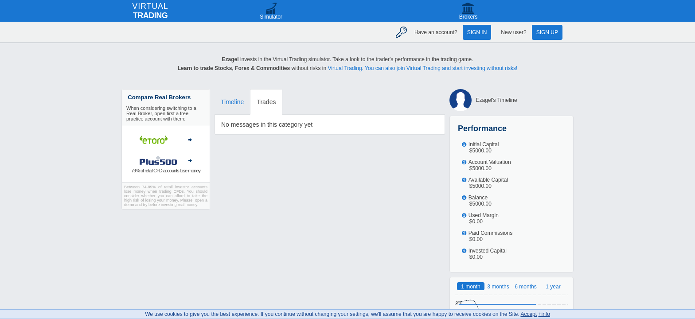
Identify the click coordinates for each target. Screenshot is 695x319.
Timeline (232, 101)
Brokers (468, 17)
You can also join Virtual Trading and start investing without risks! (441, 68)
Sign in (477, 32)
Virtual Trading (345, 68)
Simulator (271, 17)
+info (544, 314)
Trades (266, 101)
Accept (528, 314)
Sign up (547, 32)
